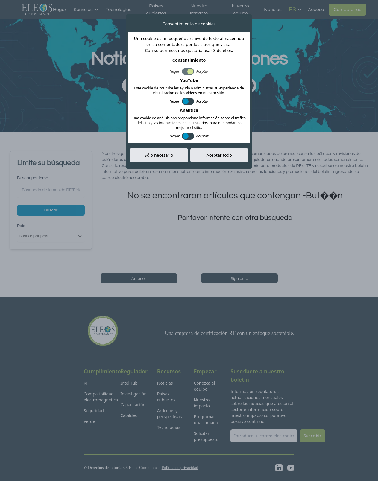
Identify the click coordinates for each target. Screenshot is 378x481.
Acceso (316, 9)
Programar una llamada (206, 419)
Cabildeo (129, 415)
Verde (89, 421)
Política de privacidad (180, 467)
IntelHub (129, 383)
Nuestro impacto (202, 403)
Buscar (51, 210)
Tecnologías (119, 9)
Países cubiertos (156, 10)
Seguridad (94, 410)
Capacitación (132, 404)
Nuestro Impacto (199, 10)
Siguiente (239, 279)
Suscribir (238, 85)
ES (295, 10)
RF (86, 383)
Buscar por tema (32, 178)
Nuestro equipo (240, 10)
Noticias (272, 9)
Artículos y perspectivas (169, 413)
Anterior (138, 279)
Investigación (133, 394)
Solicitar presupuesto (206, 436)
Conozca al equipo (204, 386)
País (21, 226)
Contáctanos (347, 9)
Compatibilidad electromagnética (101, 397)
